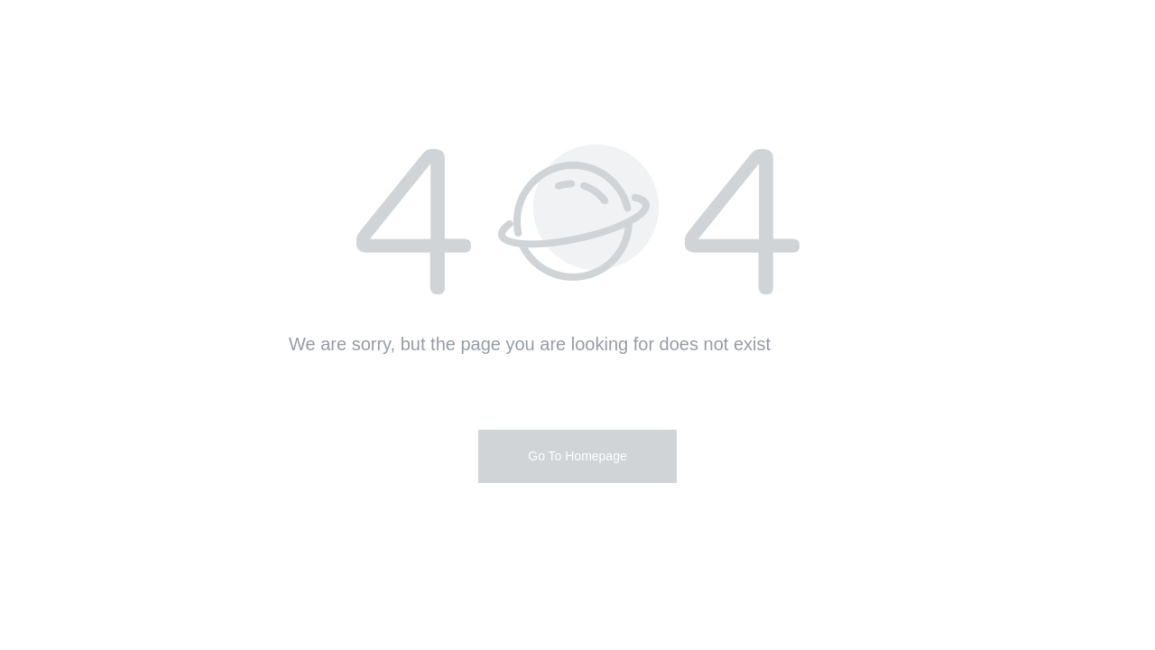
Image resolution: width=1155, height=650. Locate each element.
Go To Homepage (577, 456)
